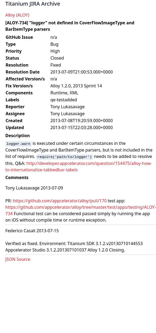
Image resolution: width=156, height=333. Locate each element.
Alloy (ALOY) (17, 15)
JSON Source (17, 259)
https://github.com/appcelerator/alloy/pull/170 (60, 201)
